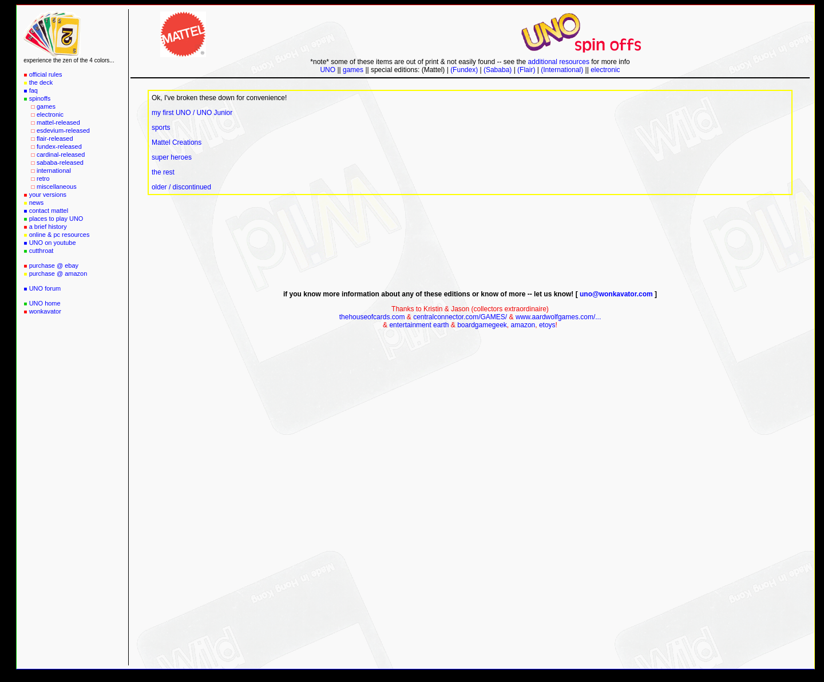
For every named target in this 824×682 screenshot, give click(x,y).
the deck (41, 82)
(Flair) (526, 70)
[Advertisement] (69, 493)
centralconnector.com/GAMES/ (460, 317)
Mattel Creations (176, 142)
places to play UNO (56, 218)
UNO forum (45, 288)
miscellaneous (57, 186)
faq (33, 90)
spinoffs (40, 98)
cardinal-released (61, 154)
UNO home (45, 303)
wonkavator (45, 311)
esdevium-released (63, 130)
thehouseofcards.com (372, 317)
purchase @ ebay (53, 265)
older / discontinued (181, 187)
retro (43, 178)
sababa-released (60, 162)
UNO (327, 70)
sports (161, 128)
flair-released (55, 138)
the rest (163, 172)
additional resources (558, 62)
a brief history (48, 226)
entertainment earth (419, 325)
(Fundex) (465, 70)
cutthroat (41, 250)
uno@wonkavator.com (616, 294)
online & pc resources (59, 234)
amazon (523, 325)
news (36, 202)
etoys (547, 325)
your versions (47, 194)
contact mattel (48, 210)
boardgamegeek (482, 325)
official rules (45, 74)
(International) (562, 70)
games (46, 106)
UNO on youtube (52, 242)
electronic (50, 114)
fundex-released (59, 146)
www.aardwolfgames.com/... (558, 317)
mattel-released (58, 122)
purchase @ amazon (58, 273)
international (54, 170)
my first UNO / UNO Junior (192, 113)
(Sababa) (498, 70)
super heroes (172, 157)
